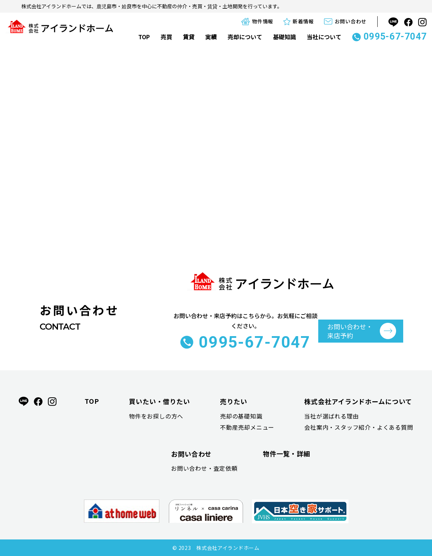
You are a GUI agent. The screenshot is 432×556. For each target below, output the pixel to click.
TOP (144, 36)
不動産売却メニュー (247, 427)
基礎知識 (284, 36)
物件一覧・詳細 (286, 453)
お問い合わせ (345, 21)
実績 (211, 36)
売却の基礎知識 (241, 416)
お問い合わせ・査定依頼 (204, 468)
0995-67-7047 (389, 37)
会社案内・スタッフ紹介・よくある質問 (358, 427)
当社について (324, 36)
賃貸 (188, 36)
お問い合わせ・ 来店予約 (350, 331)
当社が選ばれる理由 (331, 416)
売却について (245, 36)
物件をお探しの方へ (156, 416)
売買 (166, 36)
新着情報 (298, 21)
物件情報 (257, 21)
